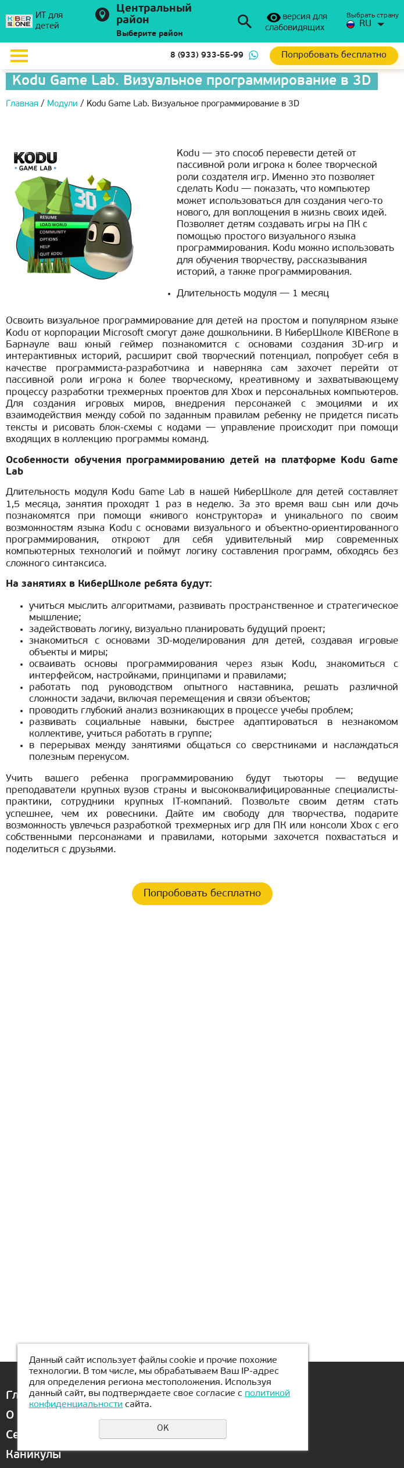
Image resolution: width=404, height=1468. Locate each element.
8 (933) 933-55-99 (207, 55)
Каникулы (33, 1455)
